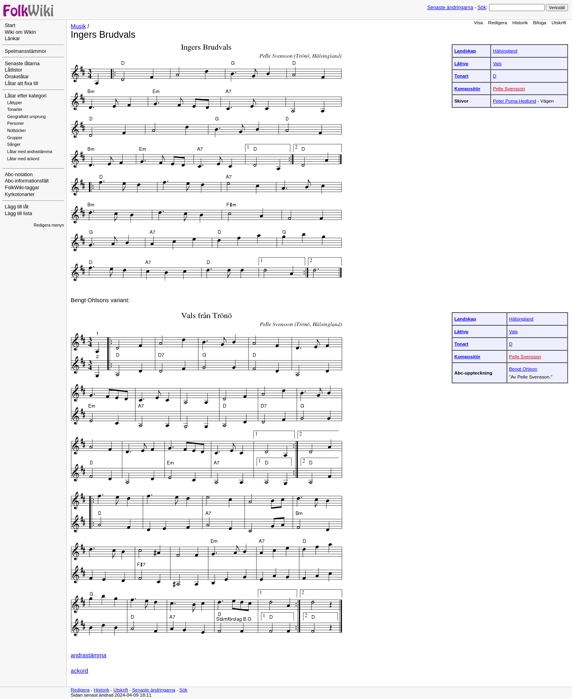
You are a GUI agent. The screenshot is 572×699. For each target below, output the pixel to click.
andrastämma (88, 655)
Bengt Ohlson (523, 368)
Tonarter (14, 109)
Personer (15, 123)
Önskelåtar (17, 77)
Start (10, 25)
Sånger (14, 144)
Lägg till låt (17, 207)
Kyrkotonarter (20, 194)
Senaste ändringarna (450, 7)
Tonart (461, 75)
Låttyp (461, 63)
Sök (481, 7)
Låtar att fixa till (21, 83)
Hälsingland (505, 50)
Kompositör (467, 88)
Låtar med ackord (23, 159)
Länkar (12, 38)
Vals (497, 63)
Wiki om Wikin (20, 32)
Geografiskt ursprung (26, 117)
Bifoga (539, 22)
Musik (78, 26)
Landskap (465, 50)
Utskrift (559, 22)
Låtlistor (13, 70)
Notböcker (16, 130)
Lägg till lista (18, 213)
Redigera (497, 22)
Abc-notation (19, 174)
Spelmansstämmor (25, 51)
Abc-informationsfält (27, 181)
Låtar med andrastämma (29, 152)
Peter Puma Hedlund (514, 100)
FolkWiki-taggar (22, 187)
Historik (520, 22)
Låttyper (14, 103)
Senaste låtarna (22, 63)
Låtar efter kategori (25, 96)
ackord (79, 671)
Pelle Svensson (509, 88)
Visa (478, 22)
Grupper (14, 138)
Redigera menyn (49, 225)
